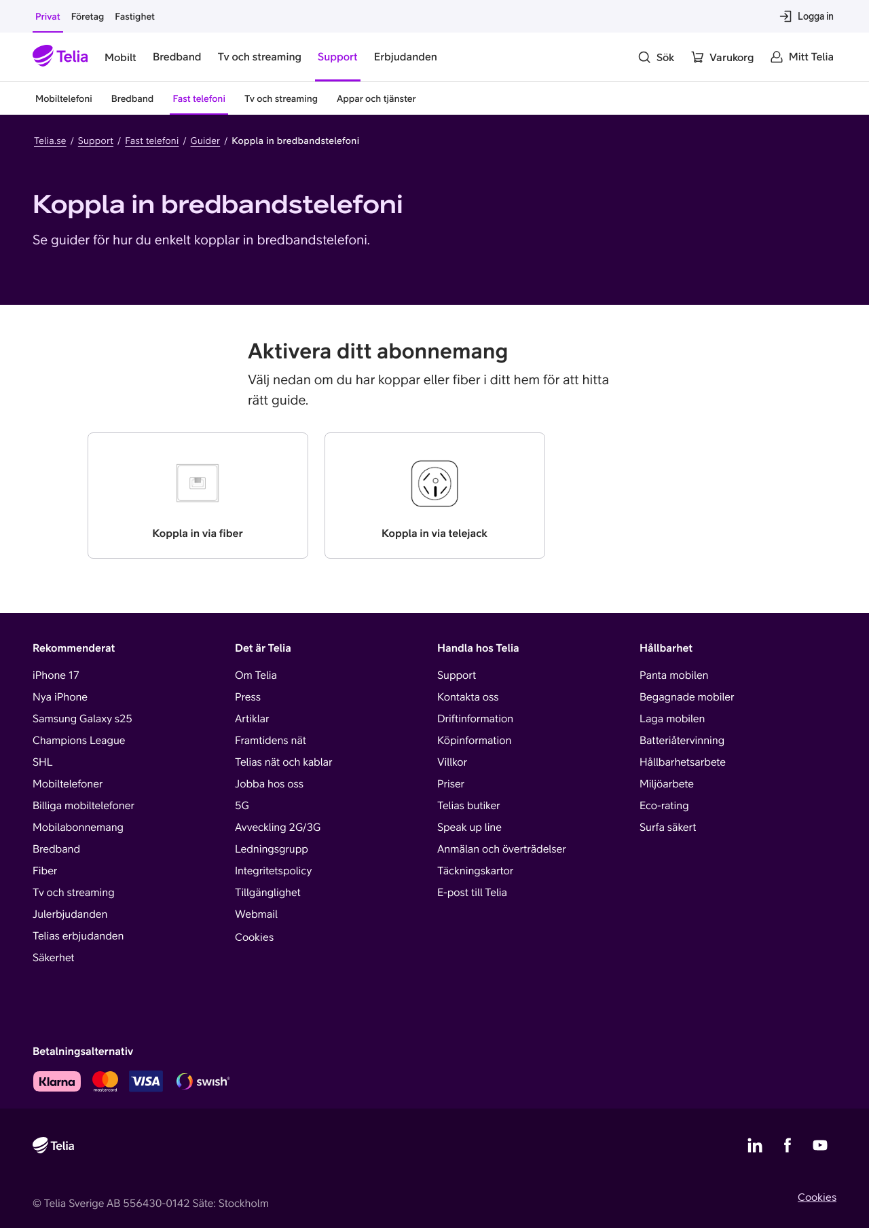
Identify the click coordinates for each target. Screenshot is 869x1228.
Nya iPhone (60, 697)
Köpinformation (474, 740)
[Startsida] (60, 57)
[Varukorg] (722, 57)
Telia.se (50, 140)
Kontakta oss (468, 697)
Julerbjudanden (70, 914)
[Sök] (656, 57)
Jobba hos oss (269, 784)
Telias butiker (468, 806)
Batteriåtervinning (682, 740)
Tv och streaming (74, 893)
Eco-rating (664, 806)
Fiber (45, 871)
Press (248, 697)
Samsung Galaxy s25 (82, 719)
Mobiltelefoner (68, 784)
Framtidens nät (270, 740)
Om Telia (256, 675)
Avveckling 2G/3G (277, 827)
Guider (206, 140)
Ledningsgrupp (271, 849)
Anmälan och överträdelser (501, 849)
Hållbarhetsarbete (683, 762)
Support (95, 140)
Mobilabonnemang (78, 827)
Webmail (256, 914)
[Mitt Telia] (801, 57)
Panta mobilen (674, 675)
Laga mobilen (672, 719)
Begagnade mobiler (687, 697)
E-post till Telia (472, 893)
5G (242, 806)
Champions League (79, 740)
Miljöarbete (667, 784)
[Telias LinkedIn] (755, 1145)
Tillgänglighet (268, 893)
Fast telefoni (152, 140)
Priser (450, 784)
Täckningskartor (475, 871)
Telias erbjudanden (78, 936)
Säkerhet (54, 958)
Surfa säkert (668, 827)
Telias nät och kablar (284, 762)
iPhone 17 (56, 675)
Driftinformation (475, 719)
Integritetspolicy (273, 871)
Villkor (452, 762)
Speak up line (469, 827)
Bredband (56, 849)
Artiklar (252, 719)
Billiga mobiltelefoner (83, 806)
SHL (43, 762)
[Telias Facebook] (787, 1145)
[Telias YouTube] (820, 1145)
